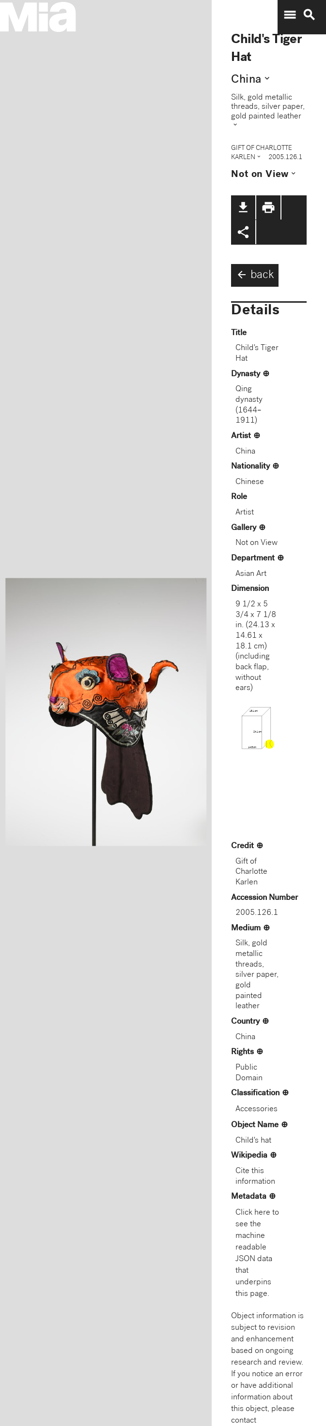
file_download (243, 207)
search (309, 15)
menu (289, 15)
